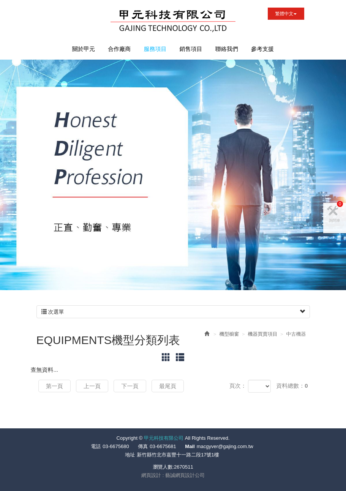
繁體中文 (286, 13)
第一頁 (54, 386)
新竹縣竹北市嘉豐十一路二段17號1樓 (178, 455)
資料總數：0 (292, 385)
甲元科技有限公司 (173, 22)
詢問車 (336, 222)
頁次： (237, 385)
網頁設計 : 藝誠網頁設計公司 (173, 475)
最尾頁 (170, 386)
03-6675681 (163, 446)
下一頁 (131, 386)
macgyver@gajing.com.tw (225, 446)
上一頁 (93, 386)
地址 (130, 455)
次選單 (173, 312)
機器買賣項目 (263, 334)
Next (42, 282)
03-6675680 (116, 446)
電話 (96, 446)
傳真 (143, 446)
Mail (189, 446)
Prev (28, 282)
